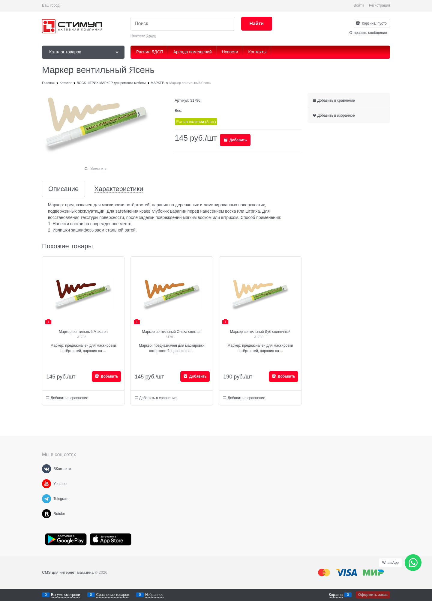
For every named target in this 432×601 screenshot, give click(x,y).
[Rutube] (46, 513)
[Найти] (256, 24)
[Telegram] (46, 498)
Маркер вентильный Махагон (83, 332)
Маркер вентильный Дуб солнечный (260, 332)
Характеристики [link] (118, 189)
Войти (359, 5)
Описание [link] (63, 189)
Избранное (154, 594)
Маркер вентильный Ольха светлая (171, 332)
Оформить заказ (373, 595)
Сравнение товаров (112, 594)
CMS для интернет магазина (68, 572)
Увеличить (98, 168)
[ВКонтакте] (46, 468)
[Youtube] (46, 483)
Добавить (237, 140)
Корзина (336, 594)
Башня (151, 35)
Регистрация (379, 5)
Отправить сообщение (368, 33)
